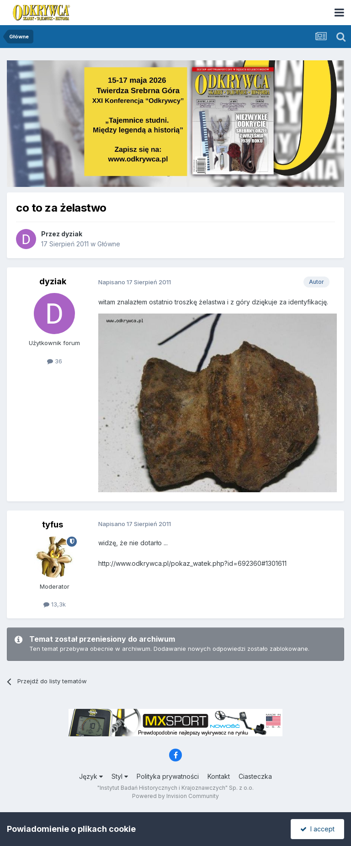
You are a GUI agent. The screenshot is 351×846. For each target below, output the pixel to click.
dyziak (71, 234)
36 (54, 361)
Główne (108, 244)
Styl (120, 776)
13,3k (54, 604)
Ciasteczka (255, 776)
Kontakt (218, 776)
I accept (317, 829)
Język (91, 776)
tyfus (52, 524)
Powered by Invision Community (175, 796)
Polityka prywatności (168, 776)
